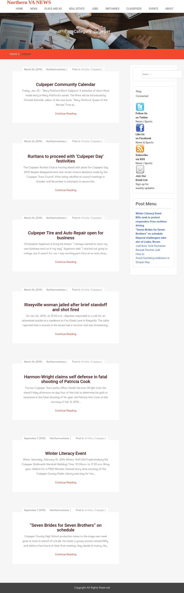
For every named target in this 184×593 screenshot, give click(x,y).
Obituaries (112, 8)
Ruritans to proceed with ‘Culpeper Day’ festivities (66, 159)
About (169, 8)
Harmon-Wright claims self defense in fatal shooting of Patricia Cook (65, 379)
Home (19, 8)
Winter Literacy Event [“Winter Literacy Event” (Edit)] (149, 213)
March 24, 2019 (32, 69)
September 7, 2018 (34, 438)
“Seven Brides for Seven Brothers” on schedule (66, 528)
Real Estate (76, 8)
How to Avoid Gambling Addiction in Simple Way (153, 258)
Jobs (95, 8)
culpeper (96, 69)
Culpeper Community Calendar (65, 84)
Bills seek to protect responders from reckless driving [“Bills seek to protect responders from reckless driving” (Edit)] (151, 221)
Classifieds (133, 8)
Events (153, 8)
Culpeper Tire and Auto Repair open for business (65, 235)
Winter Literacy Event (65, 453)
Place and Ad (53, 8)
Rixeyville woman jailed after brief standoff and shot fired (65, 307)
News (33, 8)
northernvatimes (56, 69)
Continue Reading (65, 113)
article (85, 69)
